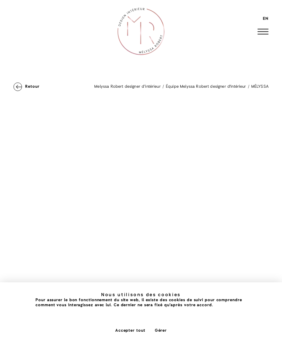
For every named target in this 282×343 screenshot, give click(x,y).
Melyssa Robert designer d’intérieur (127, 87)
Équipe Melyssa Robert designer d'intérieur (206, 87)
